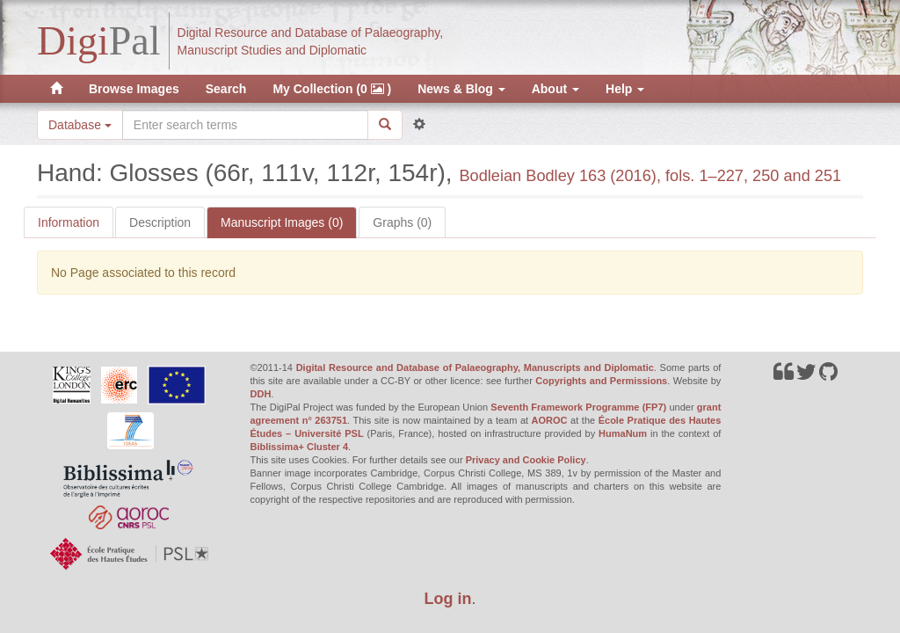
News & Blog (460, 89)
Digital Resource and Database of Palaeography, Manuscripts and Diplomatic (475, 367)
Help (625, 89)
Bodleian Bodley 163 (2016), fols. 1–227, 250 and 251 (650, 176)
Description (160, 222)
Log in (448, 599)
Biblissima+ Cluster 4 (299, 446)
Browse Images (134, 89)
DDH (261, 394)
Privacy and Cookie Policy (526, 460)
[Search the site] (245, 125)
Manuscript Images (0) (282, 222)
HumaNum (623, 433)
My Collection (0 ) (331, 89)
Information (68, 222)
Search (226, 89)
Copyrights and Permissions (601, 380)
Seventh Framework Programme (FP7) (578, 407)
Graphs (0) (402, 222)
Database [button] (80, 125)
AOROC (550, 420)
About (555, 89)
